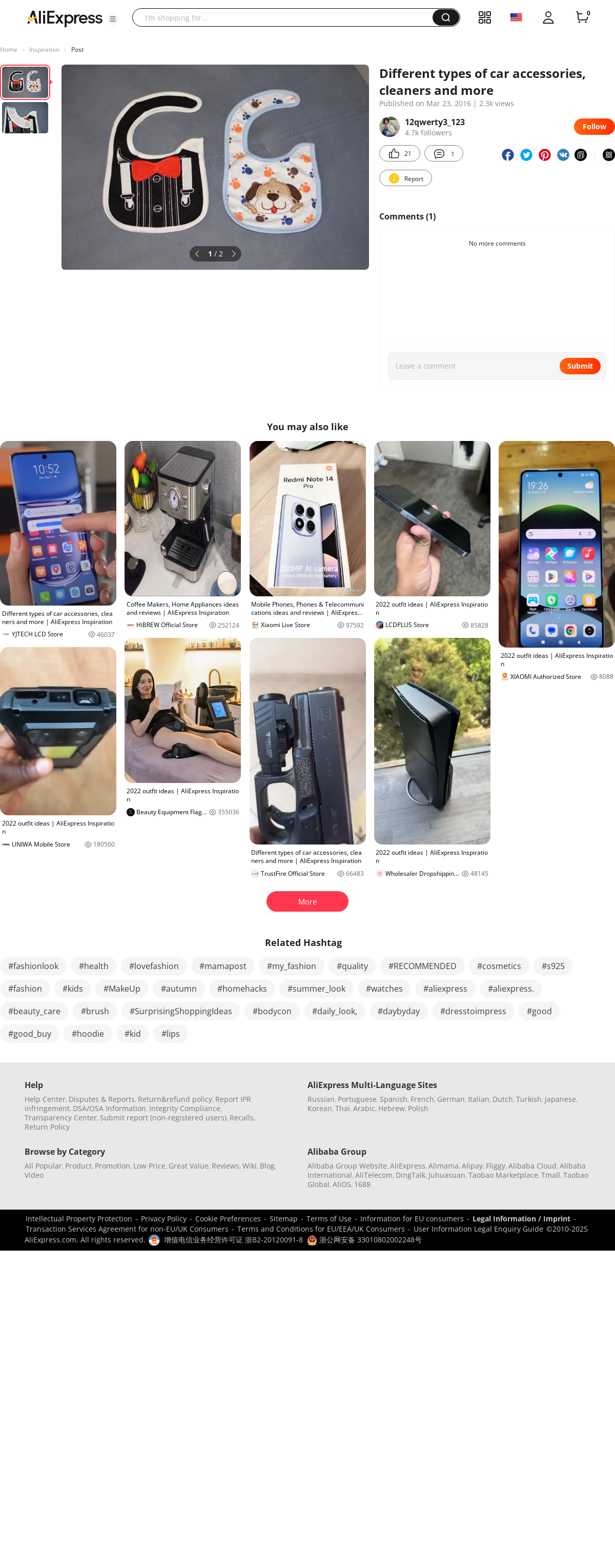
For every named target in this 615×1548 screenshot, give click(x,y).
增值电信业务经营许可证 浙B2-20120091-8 (233, 1239)
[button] (113, 19)
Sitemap (284, 1218)
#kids (73, 988)
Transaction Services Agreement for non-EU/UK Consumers (127, 1229)
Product (78, 1166)
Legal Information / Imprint (521, 1218)
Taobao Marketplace (503, 1175)
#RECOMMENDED (422, 966)
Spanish (393, 1099)
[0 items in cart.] (582, 17)
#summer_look (316, 988)
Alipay (472, 1166)
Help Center (45, 1099)
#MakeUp (122, 988)
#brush (95, 1011)
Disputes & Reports (102, 1099)
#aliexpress (445, 988)
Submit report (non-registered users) (163, 1117)
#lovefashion (154, 966)
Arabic (364, 1108)
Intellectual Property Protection (79, 1218)
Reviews (225, 1166)
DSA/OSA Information (109, 1108)
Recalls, (243, 1117)
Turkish (529, 1099)
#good (539, 1011)
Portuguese (357, 1099)
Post (77, 49)
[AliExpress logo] (65, 18)
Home (8, 49)
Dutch (503, 1099)
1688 (362, 1184)
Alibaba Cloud (532, 1166)
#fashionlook (33, 966)
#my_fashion (291, 966)
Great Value (189, 1166)
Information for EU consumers (412, 1218)
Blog (267, 1166)
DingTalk (410, 1175)
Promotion (112, 1166)
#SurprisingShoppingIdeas (181, 1011)
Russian (321, 1099)
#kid (133, 1033)
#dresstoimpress (473, 1011)
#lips (170, 1033)
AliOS (342, 1184)
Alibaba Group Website (347, 1166)
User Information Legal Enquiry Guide (478, 1229)
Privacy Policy (164, 1218)
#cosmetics (499, 966)
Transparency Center (61, 1117)
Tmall (550, 1175)
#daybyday (399, 1011)
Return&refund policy (175, 1099)
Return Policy (47, 1127)
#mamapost (223, 966)
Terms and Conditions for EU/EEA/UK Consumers (321, 1229)
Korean (320, 1108)
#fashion (25, 988)
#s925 (553, 966)
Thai (342, 1108)
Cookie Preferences (228, 1218)
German (451, 1099)
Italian (478, 1099)
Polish (418, 1108)
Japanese (560, 1099)
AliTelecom (374, 1175)
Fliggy (495, 1166)
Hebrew (391, 1108)
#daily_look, (334, 1011)
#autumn (179, 988)
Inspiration (44, 49)
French (422, 1099)
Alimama (443, 1166)
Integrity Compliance (184, 1108)
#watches (384, 988)
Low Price (149, 1166)
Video (34, 1175)
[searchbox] (286, 17)
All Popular (43, 1166)
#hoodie (88, 1033)
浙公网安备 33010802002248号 (364, 1239)
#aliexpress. (511, 988)
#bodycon (272, 1011)
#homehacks (242, 988)
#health (94, 966)
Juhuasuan (446, 1175)
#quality (352, 966)
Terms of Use (329, 1218)
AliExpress (407, 1166)
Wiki (249, 1166)
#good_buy (29, 1033)
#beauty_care (34, 1011)
